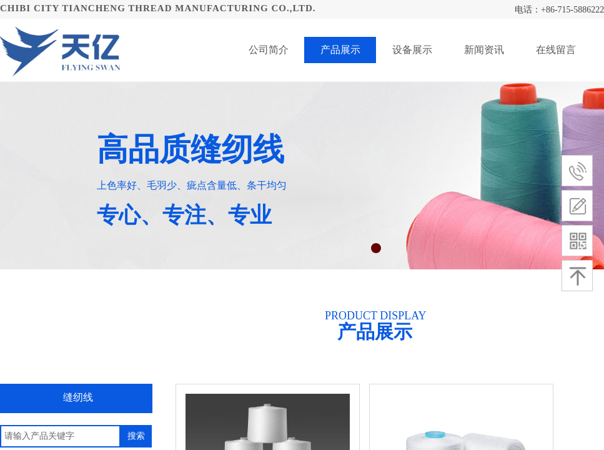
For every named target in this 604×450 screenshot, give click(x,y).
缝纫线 (78, 397)
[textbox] (60, 436)
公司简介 (269, 49)
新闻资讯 (484, 49)
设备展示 (412, 49)
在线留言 (556, 49)
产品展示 (340, 49)
